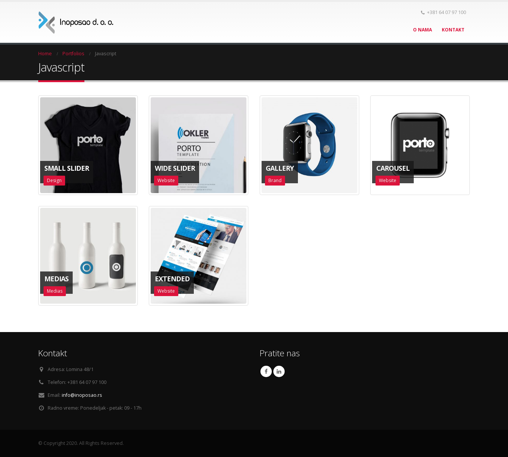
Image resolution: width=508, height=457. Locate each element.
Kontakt (453, 30)
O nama (422, 30)
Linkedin (279, 371)
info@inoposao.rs (82, 395)
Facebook (266, 371)
